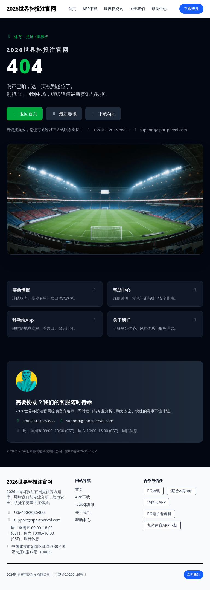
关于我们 (137, 8)
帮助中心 (159, 8)
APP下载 (90, 8)
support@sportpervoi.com (163, 129)
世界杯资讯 (113, 8)
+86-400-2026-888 (109, 129)
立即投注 (191, 8)
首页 (72, 8)
